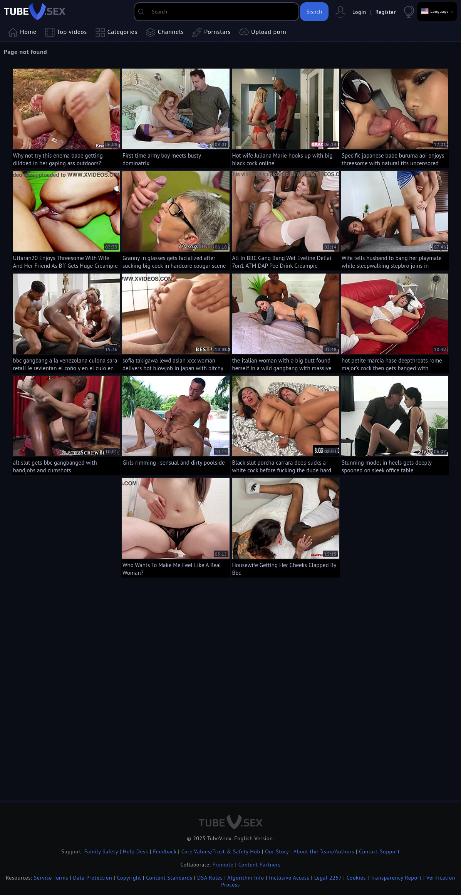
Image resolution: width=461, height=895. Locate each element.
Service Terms (51, 877)
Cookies (356, 877)
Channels (165, 32)
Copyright (129, 877)
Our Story (276, 851)
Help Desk (135, 851)
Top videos (66, 32)
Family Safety (101, 851)
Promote (223, 864)
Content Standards (169, 877)
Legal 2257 (328, 877)
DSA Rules (210, 877)
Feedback (164, 851)
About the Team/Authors (323, 851)
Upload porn (262, 32)
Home (22, 32)
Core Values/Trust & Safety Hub (220, 851)
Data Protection (92, 877)
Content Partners (259, 864)
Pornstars (211, 32)
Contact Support (379, 851)
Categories (116, 32)
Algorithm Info (245, 877)
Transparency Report (396, 877)
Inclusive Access (289, 877)
